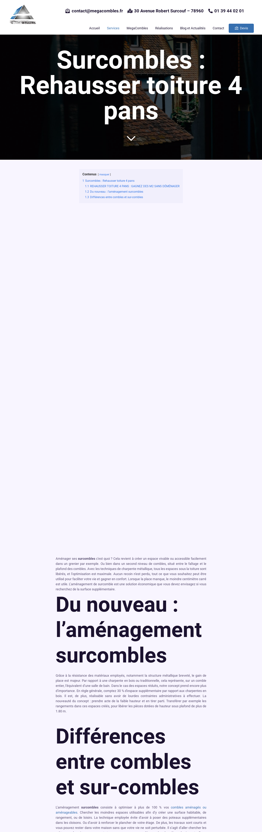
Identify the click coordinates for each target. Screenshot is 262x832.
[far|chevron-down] (131, 138)
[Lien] (22, 15)
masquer (104, 174)
